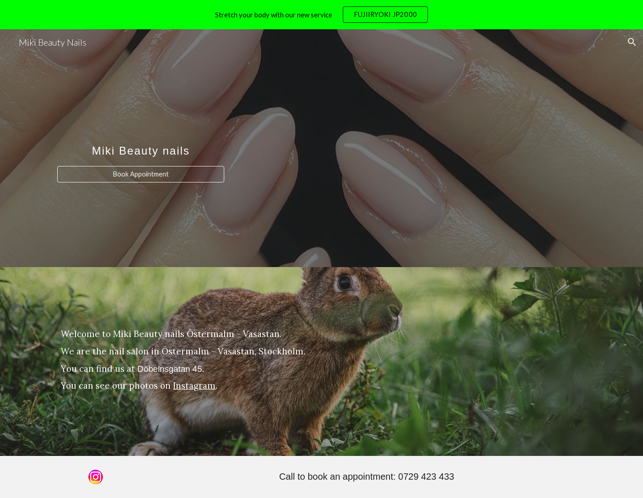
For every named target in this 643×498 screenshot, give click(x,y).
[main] (140, 140)
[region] (321, 14)
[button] (632, 42)
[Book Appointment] (141, 174)
